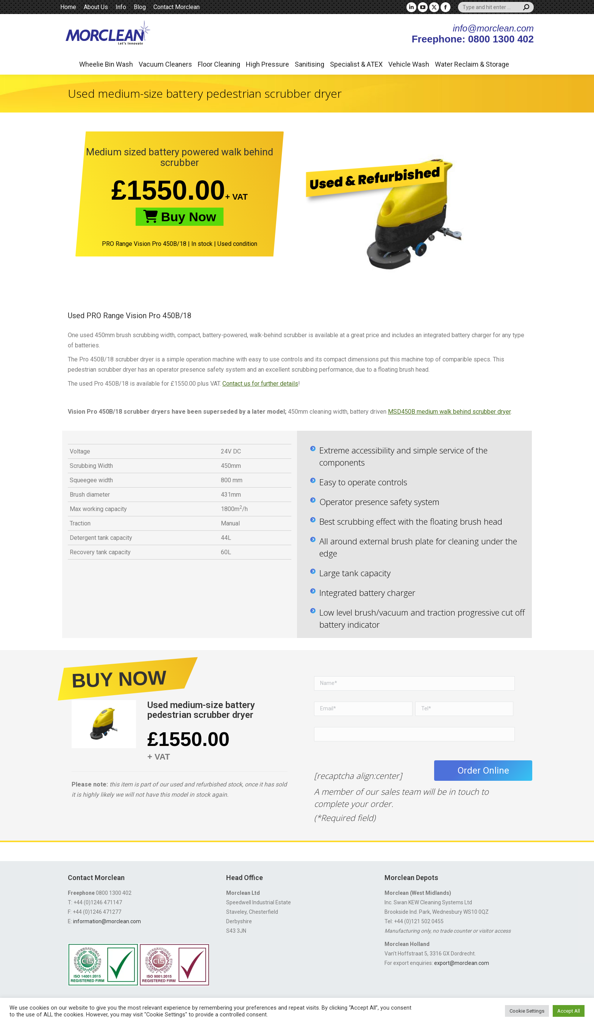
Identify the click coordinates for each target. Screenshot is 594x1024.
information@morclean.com (107, 921)
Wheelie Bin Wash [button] (106, 64)
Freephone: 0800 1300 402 (473, 39)
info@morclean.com (493, 28)
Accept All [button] (568, 1011)
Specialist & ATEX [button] (356, 64)
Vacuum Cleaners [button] (165, 64)
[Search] (496, 7)
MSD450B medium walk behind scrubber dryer (449, 411)
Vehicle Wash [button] (408, 64)
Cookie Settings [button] (527, 1011)
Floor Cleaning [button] (219, 64)
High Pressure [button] (267, 64)
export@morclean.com (461, 963)
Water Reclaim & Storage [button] (472, 64)
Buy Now (179, 216)
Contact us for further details (260, 383)
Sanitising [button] (309, 64)
